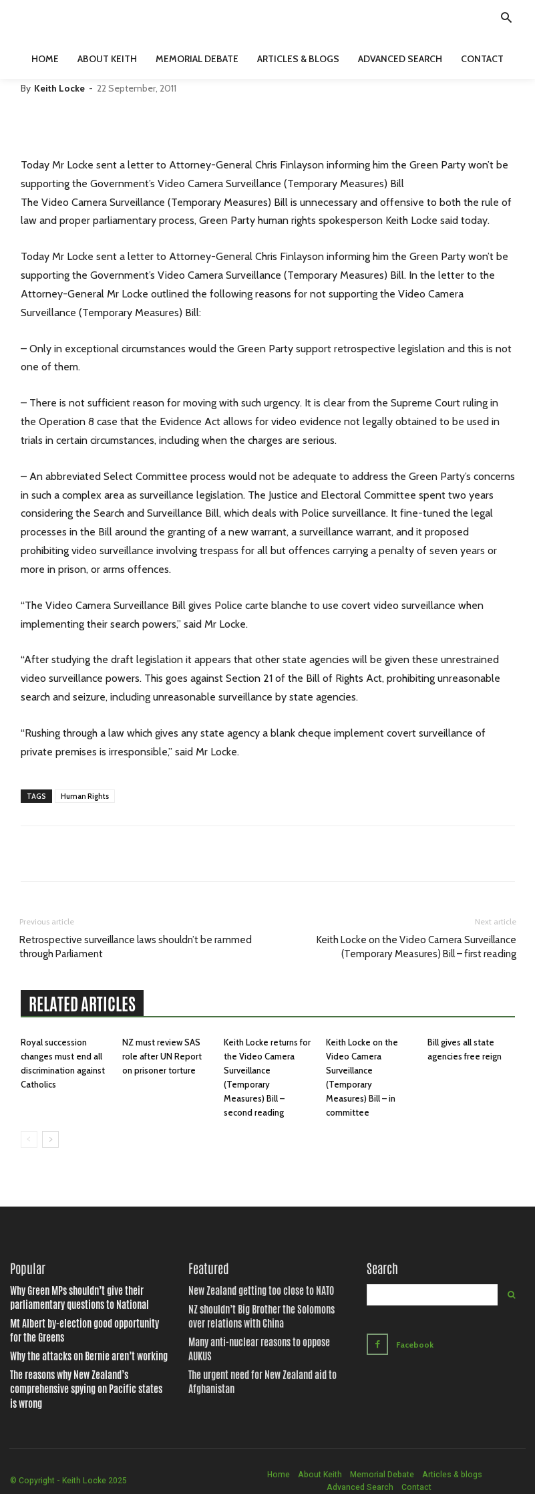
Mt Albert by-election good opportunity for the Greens (83, 1326)
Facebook (412, 1343)
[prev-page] (29, 1139)
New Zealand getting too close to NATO (247, 1291)
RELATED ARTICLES (82, 1004)
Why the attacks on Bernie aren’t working (74, 1350)
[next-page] (50, 1139)
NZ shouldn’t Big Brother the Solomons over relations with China (255, 1314)
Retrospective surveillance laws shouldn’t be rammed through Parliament (135, 947)
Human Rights (85, 796)
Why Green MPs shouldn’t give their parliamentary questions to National (88, 1297)
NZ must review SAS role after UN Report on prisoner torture (162, 1056)
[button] (506, 19)
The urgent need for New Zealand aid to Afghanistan (249, 1362)
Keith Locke (59, 88)
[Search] (511, 1294)
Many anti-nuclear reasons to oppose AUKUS (257, 1338)
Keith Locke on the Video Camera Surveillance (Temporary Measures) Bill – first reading (416, 947)
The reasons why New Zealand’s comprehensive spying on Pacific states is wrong (84, 1373)
